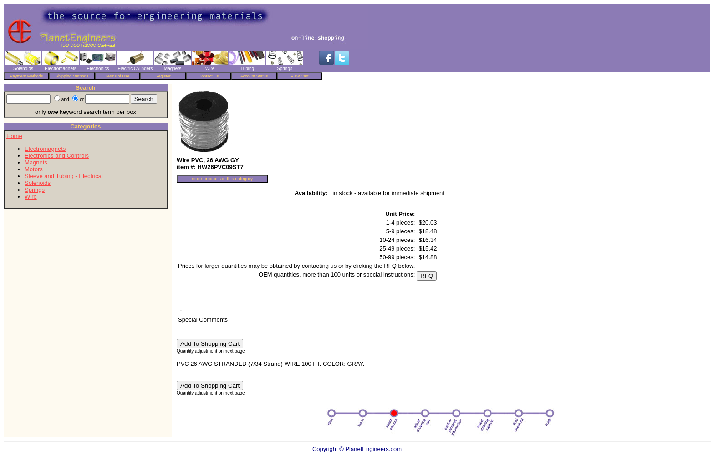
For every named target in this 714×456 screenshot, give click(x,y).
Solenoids (38, 182)
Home (14, 136)
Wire (31, 196)
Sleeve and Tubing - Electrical (64, 176)
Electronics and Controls (57, 155)
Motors (34, 169)
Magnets (36, 162)
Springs (35, 189)
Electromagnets (45, 148)
